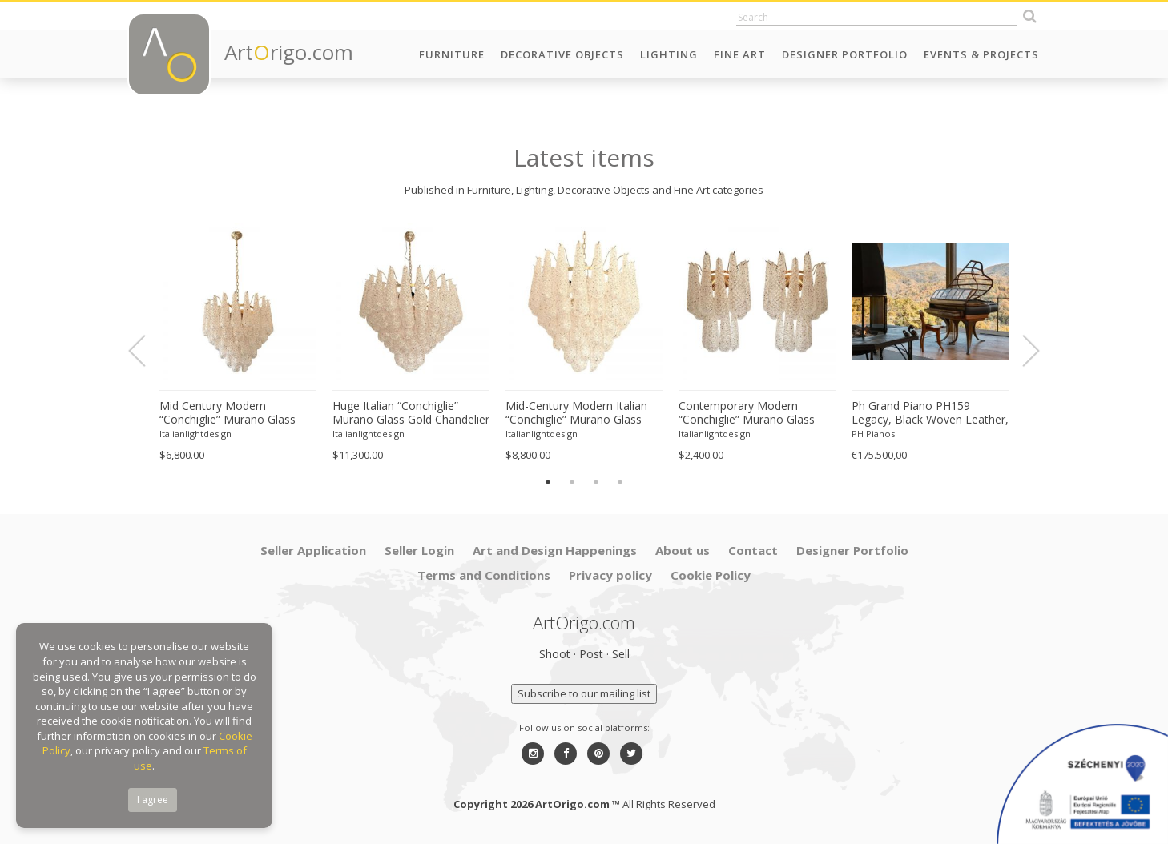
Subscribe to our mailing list (584, 693)
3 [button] (596, 482)
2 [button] (572, 482)
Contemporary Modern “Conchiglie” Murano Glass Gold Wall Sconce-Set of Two (754, 413)
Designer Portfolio (845, 54)
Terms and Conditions (483, 575)
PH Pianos (873, 434)
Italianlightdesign (195, 434)
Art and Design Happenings (555, 550)
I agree (152, 799)
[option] (237, 342)
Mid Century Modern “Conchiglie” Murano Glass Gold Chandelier (227, 413)
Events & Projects (981, 54)
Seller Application (313, 550)
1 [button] (548, 482)
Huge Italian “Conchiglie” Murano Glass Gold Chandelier (410, 413)
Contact (753, 550)
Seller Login (419, 550)
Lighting (669, 54)
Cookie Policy (711, 575)
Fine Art (740, 54)
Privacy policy (610, 575)
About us (682, 550)
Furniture (452, 54)
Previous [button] (147, 351)
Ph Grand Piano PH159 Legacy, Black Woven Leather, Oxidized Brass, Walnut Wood (930, 413)
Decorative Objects (562, 54)
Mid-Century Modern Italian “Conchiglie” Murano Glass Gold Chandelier (576, 413)
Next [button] (1021, 351)
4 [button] (620, 482)
